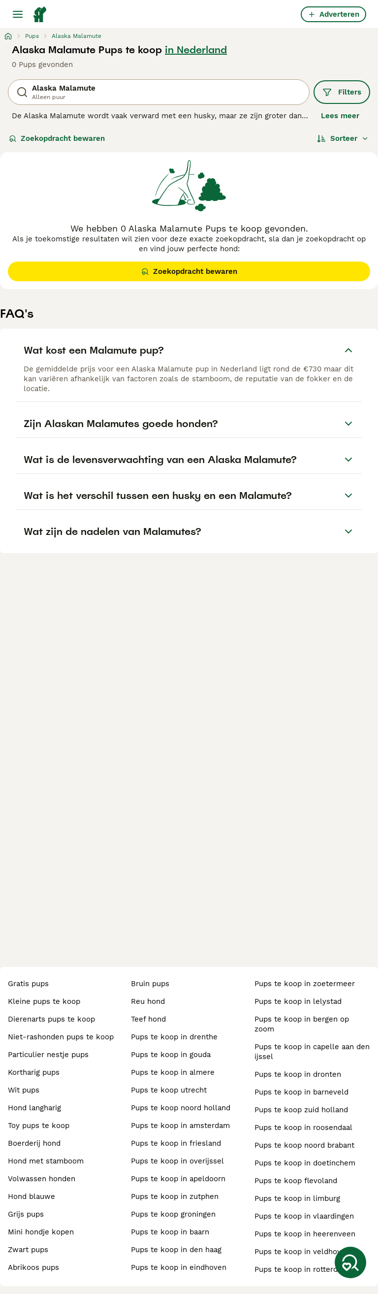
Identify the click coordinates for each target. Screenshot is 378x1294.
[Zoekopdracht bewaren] (350, 1262)
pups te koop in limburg (297, 1198)
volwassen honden (41, 1178)
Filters (341, 92)
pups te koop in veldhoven (302, 1251)
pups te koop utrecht (169, 1090)
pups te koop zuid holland (301, 1109)
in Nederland (196, 50)
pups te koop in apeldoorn (178, 1178)
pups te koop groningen (173, 1214)
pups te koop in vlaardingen (304, 1216)
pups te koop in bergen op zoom (301, 1024)
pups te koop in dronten (297, 1074)
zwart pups (28, 1249)
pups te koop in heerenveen (304, 1233)
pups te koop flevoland (295, 1180)
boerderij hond (34, 1143)
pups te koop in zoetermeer (304, 983)
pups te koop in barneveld (301, 1092)
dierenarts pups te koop (51, 1019)
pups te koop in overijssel (177, 1161)
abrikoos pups (33, 1267)
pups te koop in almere (173, 1072)
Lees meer (340, 115)
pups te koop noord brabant (304, 1145)
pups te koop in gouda (171, 1054)
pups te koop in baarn (170, 1232)
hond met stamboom (46, 1161)
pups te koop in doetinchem (304, 1163)
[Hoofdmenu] (18, 14)
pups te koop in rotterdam (301, 1269)
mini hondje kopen (41, 1232)
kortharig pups (34, 1072)
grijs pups (26, 1214)
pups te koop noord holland (180, 1107)
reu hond (148, 1001)
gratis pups (28, 983)
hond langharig (34, 1107)
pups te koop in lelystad (298, 1001)
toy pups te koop (38, 1125)
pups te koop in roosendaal (303, 1127)
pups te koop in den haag (176, 1249)
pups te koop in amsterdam (180, 1125)
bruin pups (150, 983)
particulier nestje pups (48, 1054)
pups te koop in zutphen (175, 1196)
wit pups (23, 1090)
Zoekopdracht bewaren (57, 138)
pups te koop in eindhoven (178, 1267)
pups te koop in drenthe (174, 1036)
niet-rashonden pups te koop (61, 1036)
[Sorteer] (343, 138)
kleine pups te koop (44, 1001)
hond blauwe (31, 1196)
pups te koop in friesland (176, 1143)
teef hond (148, 1019)
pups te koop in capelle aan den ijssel (312, 1051)
